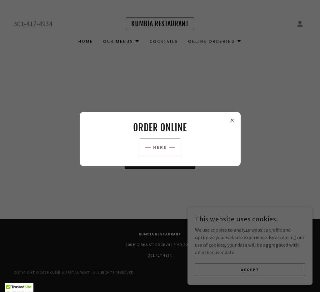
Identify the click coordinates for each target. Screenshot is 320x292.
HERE (160, 147)
